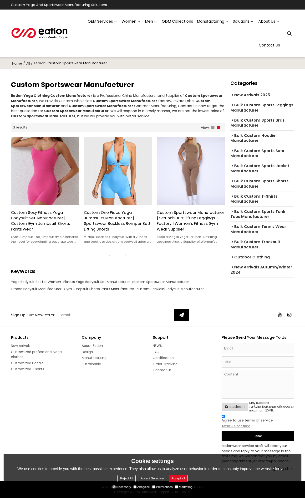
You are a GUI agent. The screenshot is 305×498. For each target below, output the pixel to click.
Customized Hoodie (27, 363)
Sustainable (91, 364)
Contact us (269, 45)
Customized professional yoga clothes (36, 354)
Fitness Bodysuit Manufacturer (36, 289)
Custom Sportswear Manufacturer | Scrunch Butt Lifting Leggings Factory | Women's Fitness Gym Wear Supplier (190, 221)
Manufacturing (94, 357)
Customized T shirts (27, 369)
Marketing (184, 487)
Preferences (162, 487)
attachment (234, 407)
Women (129, 21)
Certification (163, 357)
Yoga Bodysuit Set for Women (36, 281)
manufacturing (210, 21)
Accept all (178, 478)
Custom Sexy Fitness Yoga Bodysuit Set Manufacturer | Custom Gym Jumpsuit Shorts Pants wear (40, 221)
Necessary (121, 487)
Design (87, 351)
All (28, 63)
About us (266, 21)
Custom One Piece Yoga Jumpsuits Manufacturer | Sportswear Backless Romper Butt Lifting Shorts (117, 221)
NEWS (157, 345)
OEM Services (100, 21)
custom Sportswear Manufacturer (160, 281)
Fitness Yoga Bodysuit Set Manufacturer (96, 281)
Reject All (126, 478)
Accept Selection (152, 478)
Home (17, 63)
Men (149, 21)
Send (258, 436)
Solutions (241, 21)
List (213, 127)
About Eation (92, 345)
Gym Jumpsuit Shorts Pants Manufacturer (99, 289)
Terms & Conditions (236, 426)
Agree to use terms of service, (248, 422)
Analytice (141, 487)
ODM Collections (177, 21)
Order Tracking (165, 364)
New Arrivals (20, 345)
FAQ (156, 351)
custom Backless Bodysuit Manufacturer (170, 289)
